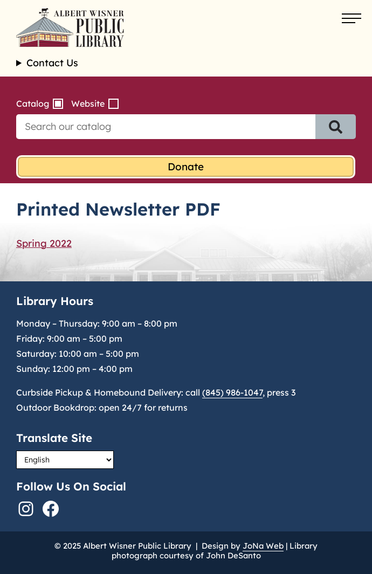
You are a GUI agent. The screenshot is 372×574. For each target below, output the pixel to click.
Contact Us (52, 63)
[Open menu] (351, 18)
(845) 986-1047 (232, 392)
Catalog (32, 103)
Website (88, 103)
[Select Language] (65, 460)
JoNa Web (263, 546)
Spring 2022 (44, 243)
